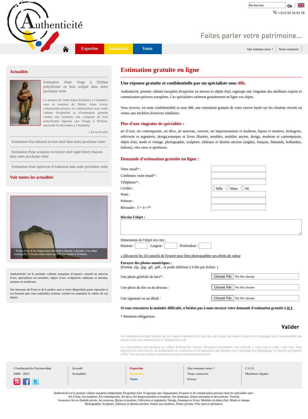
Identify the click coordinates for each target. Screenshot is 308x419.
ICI (289, 308)
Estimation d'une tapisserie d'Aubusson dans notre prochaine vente (59, 167)
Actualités (19, 71)
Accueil (77, 368)
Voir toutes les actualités (31, 177)
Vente (147, 48)
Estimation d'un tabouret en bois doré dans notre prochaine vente (57, 142)
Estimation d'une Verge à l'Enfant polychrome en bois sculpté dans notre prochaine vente (75, 86)
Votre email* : (131, 169)
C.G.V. (249, 368)
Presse (191, 379)
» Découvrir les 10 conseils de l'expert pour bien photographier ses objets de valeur (181, 256)
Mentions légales (257, 373)
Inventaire (118, 48)
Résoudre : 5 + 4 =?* (136, 207)
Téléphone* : (130, 182)
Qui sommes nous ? (260, 49)
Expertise (89, 48)
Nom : (125, 194)
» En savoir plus (98, 132)
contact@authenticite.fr (196, 354)
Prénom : (127, 201)
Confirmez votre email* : (139, 176)
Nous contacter (289, 49)
